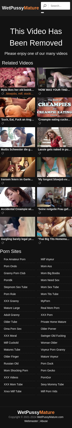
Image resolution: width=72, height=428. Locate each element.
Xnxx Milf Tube (13, 391)
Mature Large (12, 307)
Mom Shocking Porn (16, 370)
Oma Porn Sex (13, 328)
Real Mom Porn (50, 307)
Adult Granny (12, 314)
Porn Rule (10, 294)
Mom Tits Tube (50, 294)
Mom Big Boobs (50, 273)
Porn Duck (47, 363)
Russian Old (11, 363)
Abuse (44, 421)
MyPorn (45, 301)
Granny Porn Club (14, 273)
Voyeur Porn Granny (53, 349)
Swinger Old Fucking (53, 335)
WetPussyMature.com (50, 417)
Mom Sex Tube (50, 287)
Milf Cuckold (11, 342)
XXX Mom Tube (13, 384)
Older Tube (10, 321)
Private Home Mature (53, 321)
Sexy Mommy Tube (52, 384)
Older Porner (48, 328)
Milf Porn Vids (49, 391)
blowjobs (11, 93)
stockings (29, 93)
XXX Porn (47, 314)
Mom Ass (46, 266)
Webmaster (31, 421)
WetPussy (20, 7)
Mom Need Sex (50, 280)
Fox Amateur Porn (15, 259)
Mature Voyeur (49, 356)
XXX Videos (11, 377)
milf (20, 93)
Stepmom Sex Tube (15, 287)
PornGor (46, 377)
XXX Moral (10, 335)
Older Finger (11, 356)
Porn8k (8, 280)
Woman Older (49, 342)
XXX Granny (11, 301)
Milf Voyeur (47, 259)
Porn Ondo (10, 266)
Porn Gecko (48, 370)
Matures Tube (12, 349)
